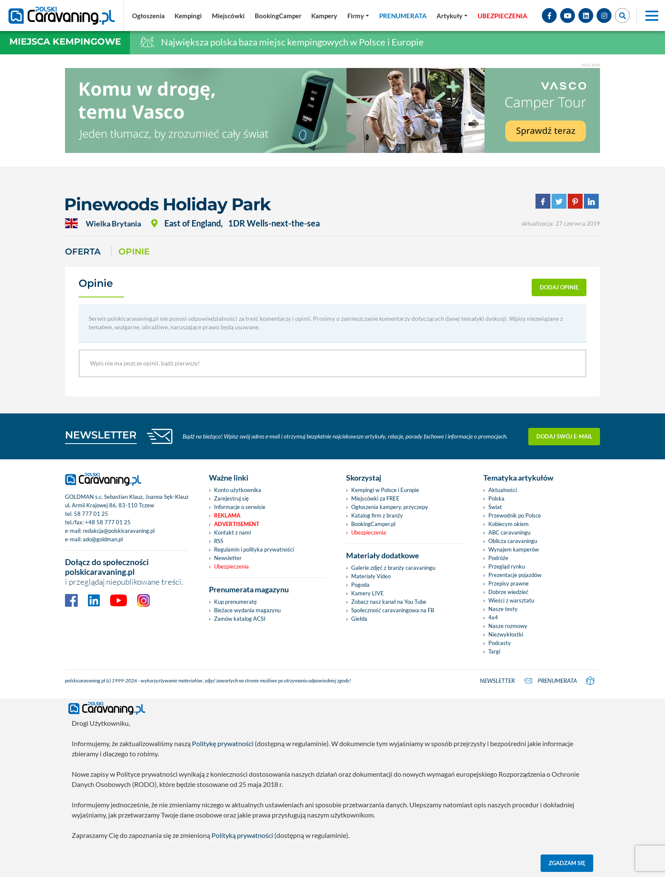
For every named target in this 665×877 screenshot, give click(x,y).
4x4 (493, 617)
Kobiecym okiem (508, 524)
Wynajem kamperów (513, 549)
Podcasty (499, 642)
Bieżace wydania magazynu (247, 610)
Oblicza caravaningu (512, 541)
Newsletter (228, 557)
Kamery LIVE (367, 593)
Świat (495, 507)
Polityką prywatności (242, 835)
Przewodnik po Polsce (514, 515)
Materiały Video (371, 576)
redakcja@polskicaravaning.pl (119, 530)
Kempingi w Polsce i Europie (385, 490)
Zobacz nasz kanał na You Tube (388, 601)
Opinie (133, 251)
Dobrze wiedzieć (508, 591)
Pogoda (360, 584)
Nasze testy (503, 608)
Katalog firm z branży (377, 515)
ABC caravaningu (509, 532)
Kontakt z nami (232, 532)
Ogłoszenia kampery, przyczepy (389, 507)
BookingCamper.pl (373, 524)
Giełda (359, 618)
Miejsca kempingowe (65, 41)
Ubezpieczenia (231, 566)
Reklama (227, 515)
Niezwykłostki (505, 634)
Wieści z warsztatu (511, 600)
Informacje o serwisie (239, 507)
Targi (494, 651)
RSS (218, 541)
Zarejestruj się (231, 498)
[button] (452, 16)
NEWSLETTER (101, 435)
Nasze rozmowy (507, 625)
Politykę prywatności (223, 743)
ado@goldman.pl (103, 539)
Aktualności (502, 490)
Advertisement (236, 524)
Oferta (83, 251)
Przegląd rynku (506, 566)
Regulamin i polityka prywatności (254, 549)
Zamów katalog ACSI (239, 618)
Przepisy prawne (508, 583)
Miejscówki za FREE (375, 498)
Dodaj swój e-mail (564, 436)
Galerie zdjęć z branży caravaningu (393, 567)
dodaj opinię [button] (559, 287)
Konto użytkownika (237, 490)
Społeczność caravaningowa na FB (392, 610)
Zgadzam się (567, 863)
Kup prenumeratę (235, 601)
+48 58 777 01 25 (108, 522)
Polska (496, 498)
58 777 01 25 (91, 513)
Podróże (498, 557)
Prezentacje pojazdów (514, 574)
